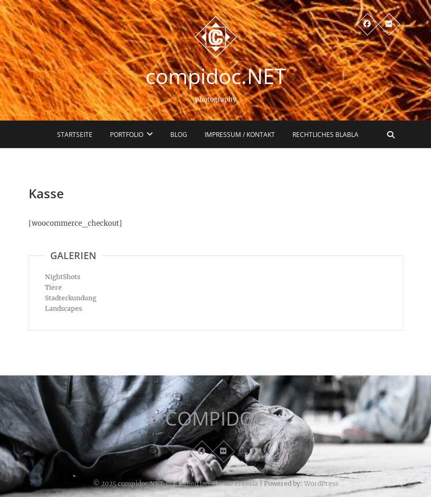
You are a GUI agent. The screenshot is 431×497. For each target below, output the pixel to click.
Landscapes (63, 308)
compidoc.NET (215, 76)
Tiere (53, 287)
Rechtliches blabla (325, 134)
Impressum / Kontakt (240, 134)
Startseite (75, 134)
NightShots (62, 277)
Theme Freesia (234, 483)
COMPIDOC (216, 418)
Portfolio (126, 134)
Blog (178, 134)
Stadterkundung (70, 298)
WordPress (321, 483)
